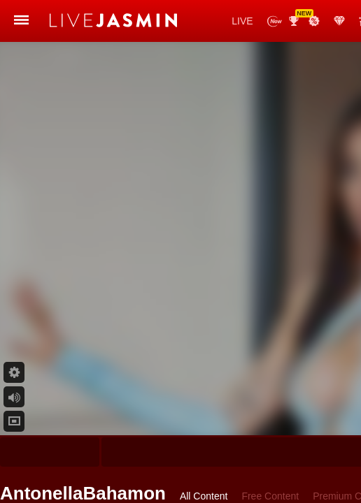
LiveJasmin (77, 21)
